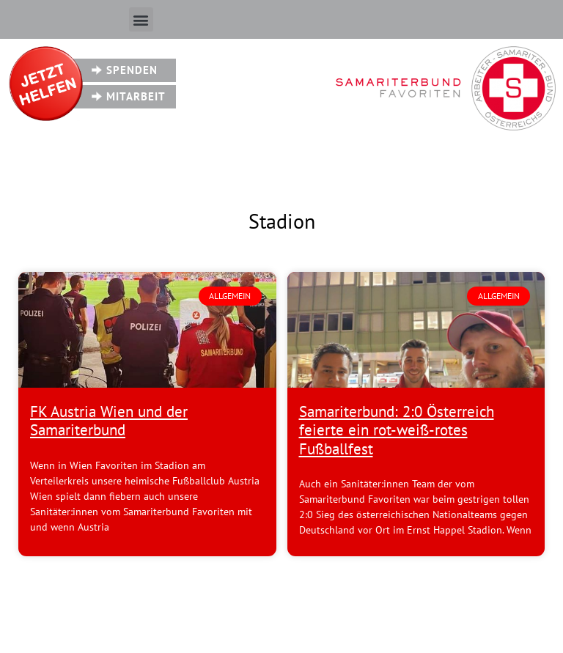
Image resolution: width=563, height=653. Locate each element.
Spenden (132, 70)
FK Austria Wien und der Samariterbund (109, 421)
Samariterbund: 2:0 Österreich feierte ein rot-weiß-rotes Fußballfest (396, 430)
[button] (141, 19)
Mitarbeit (136, 96)
